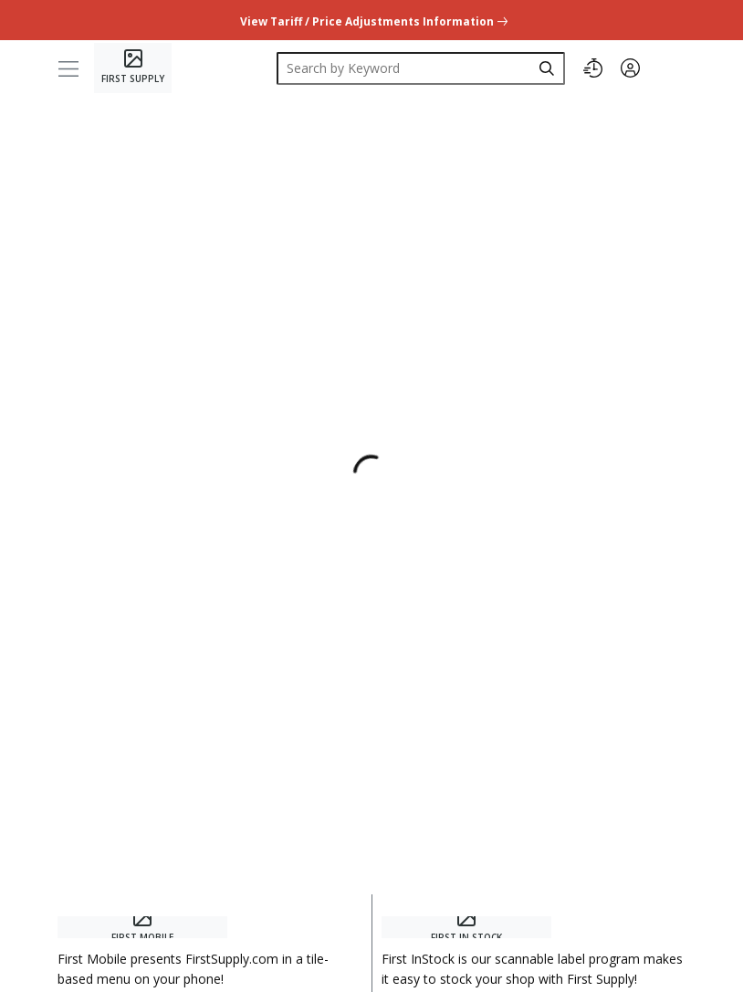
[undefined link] (372, 20)
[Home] (133, 68)
